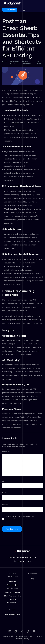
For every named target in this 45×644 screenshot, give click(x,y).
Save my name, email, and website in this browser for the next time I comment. (20, 518)
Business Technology (27, 62)
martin (5, 62)
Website (5, 505)
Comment (6, 451)
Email (4, 493)
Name (5, 481)
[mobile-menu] (22, 9)
